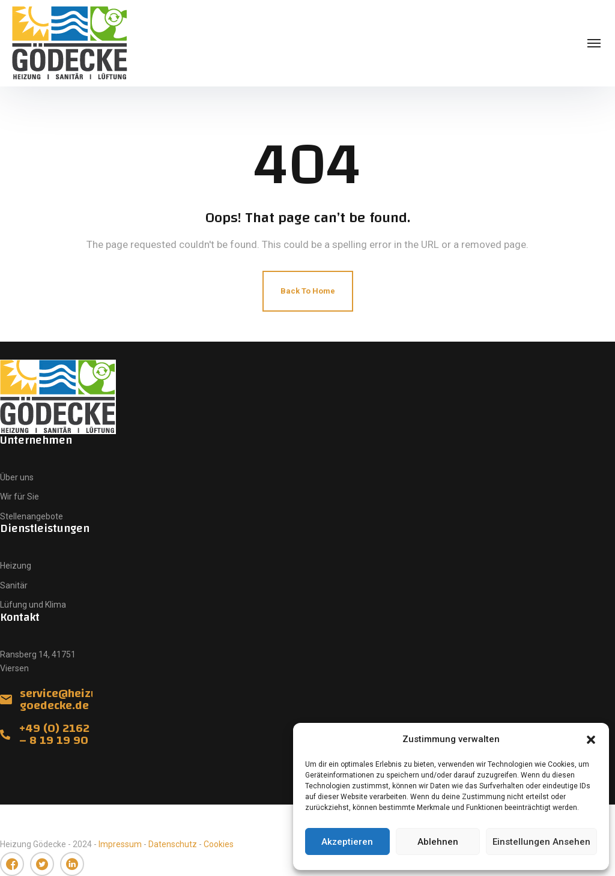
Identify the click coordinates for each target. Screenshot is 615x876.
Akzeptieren (347, 841)
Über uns (17, 477)
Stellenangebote (31, 516)
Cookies (219, 844)
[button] (591, 740)
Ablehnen (437, 841)
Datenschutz (172, 844)
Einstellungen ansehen (541, 841)
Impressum (120, 844)
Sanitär (14, 585)
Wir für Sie (19, 496)
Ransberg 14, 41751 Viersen (38, 661)
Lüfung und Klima (33, 604)
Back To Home (307, 290)
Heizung (15, 565)
